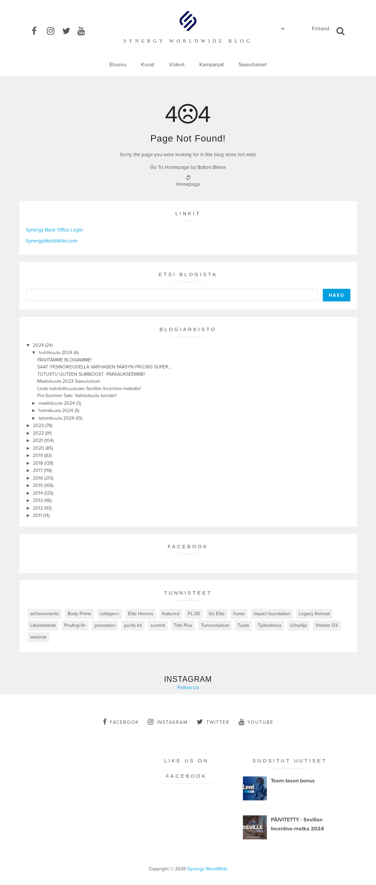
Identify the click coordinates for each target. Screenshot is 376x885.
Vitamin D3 (326, 625)
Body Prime (79, 614)
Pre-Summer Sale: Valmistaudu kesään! (76, 395)
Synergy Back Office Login (54, 230)
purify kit (133, 625)
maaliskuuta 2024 (57, 403)
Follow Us (188, 687)
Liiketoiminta (43, 625)
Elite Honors (140, 614)
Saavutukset (253, 64)
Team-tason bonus (293, 780)
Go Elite (217, 614)
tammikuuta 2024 (57, 418)
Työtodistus (270, 625)
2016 (38, 478)
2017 (38, 470)
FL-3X (194, 614)
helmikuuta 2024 (57, 410)
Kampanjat (211, 64)
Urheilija (298, 625)
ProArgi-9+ (75, 625)
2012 (38, 508)
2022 (39, 433)
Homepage (188, 184)
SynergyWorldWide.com (52, 241)
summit (157, 625)
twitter (213, 721)
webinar (38, 637)
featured (170, 614)
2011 (38, 515)
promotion (104, 625)
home (239, 614)
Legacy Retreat (314, 614)
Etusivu (117, 64)
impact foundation (272, 614)
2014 (38, 493)
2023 (39, 425)
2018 (38, 463)
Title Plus (183, 625)
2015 (38, 485)
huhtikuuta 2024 (56, 352)
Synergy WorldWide (207, 869)
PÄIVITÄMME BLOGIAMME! (64, 360)
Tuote (243, 625)
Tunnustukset (215, 625)
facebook (121, 721)
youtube (256, 721)
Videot (177, 64)
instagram (168, 721)
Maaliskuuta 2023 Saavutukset (68, 381)
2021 (38, 440)
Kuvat (147, 64)
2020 (39, 448)
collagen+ (109, 614)
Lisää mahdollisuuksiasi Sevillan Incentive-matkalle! (89, 388)
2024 (39, 345)
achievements (44, 614)
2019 (38, 455)
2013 (38, 500)
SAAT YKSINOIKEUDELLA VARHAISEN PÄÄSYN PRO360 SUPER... (104, 367)
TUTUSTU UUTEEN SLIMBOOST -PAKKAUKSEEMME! (91, 374)
